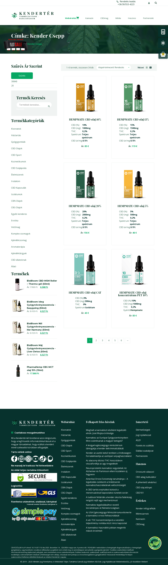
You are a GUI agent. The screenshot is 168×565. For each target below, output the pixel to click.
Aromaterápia (18, 246)
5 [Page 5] (115, 340)
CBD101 (140, 492)
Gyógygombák (18, 141)
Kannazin (89, 18)
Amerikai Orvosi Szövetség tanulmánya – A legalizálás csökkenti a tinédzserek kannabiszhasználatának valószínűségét (107, 482)
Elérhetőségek (143, 429)
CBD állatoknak (18, 259)
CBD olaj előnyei (144, 487)
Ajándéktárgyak (19, 253)
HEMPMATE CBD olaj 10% (85, 119)
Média (118, 18)
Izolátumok (16, 194)
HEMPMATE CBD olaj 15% (133, 119)
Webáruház (70, 18)
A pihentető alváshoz (146, 482)
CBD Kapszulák (18, 187)
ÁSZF (138, 440)
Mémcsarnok (142, 513)
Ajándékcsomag (19, 240)
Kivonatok (16, 128)
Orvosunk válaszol (145, 471)
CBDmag (104, 18)
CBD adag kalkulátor (146, 477)
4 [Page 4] (108, 340)
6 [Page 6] (121, 340)
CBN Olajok (16, 200)
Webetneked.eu (122, 561)
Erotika (14, 220)
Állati (13, 266)
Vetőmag (15, 227)
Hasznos (132, 18)
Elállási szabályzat (144, 450)
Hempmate (136, 310)
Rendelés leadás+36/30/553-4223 (126, 3)
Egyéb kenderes (19, 214)
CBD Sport (16, 155)
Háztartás (16, 135)
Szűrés (22, 75)
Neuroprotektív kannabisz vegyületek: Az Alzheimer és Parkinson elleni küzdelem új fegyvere (106, 471)
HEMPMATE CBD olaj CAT (85, 292)
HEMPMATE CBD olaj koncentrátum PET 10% (133, 294)
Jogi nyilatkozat (143, 435)
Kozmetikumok (18, 161)
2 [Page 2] (96, 340)
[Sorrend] (113, 67)
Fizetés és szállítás (145, 445)
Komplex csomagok (20, 233)
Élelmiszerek (17, 174)
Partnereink (148, 18)
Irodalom (15, 181)
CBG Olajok (16, 207)
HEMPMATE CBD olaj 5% (133, 206)
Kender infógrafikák (146, 508)
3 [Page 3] (102, 340)
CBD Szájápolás (19, 168)
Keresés (18, 109)
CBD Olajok (16, 148)
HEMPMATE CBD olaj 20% (85, 206)
